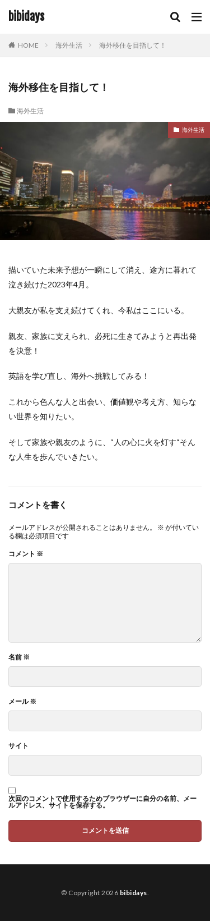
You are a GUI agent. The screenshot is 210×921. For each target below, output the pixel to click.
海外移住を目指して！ (132, 45)
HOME (28, 45)
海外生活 (68, 45)
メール (22, 701)
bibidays (26, 16)
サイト (18, 746)
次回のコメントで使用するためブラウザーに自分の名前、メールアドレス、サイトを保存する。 (102, 802)
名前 (19, 657)
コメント (25, 554)
